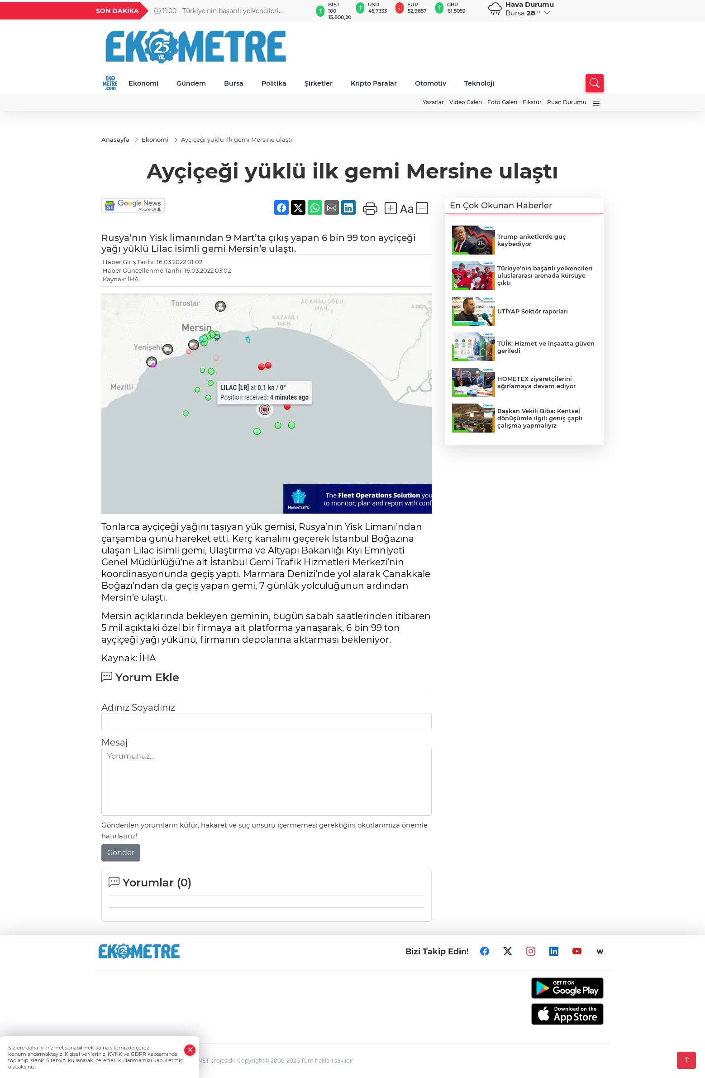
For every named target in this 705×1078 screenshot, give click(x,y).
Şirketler (319, 83)
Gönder (120, 852)
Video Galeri (465, 102)
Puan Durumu (566, 102)
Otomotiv (430, 83)
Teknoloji (479, 83)
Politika (274, 83)
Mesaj (114, 742)
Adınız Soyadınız (138, 707)
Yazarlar (433, 102)
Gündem (191, 83)
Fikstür (532, 102)
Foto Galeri (502, 102)
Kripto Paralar (374, 83)
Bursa (233, 83)
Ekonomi (143, 83)
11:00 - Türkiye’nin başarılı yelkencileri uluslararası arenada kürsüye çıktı (216, 11)
